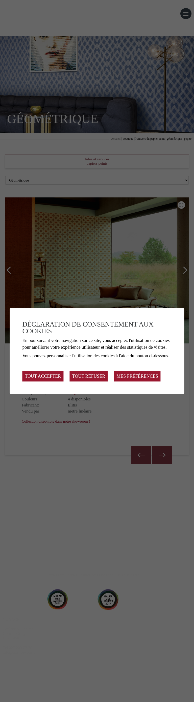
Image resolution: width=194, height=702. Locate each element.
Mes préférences (137, 376)
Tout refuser (88, 376)
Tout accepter (43, 376)
